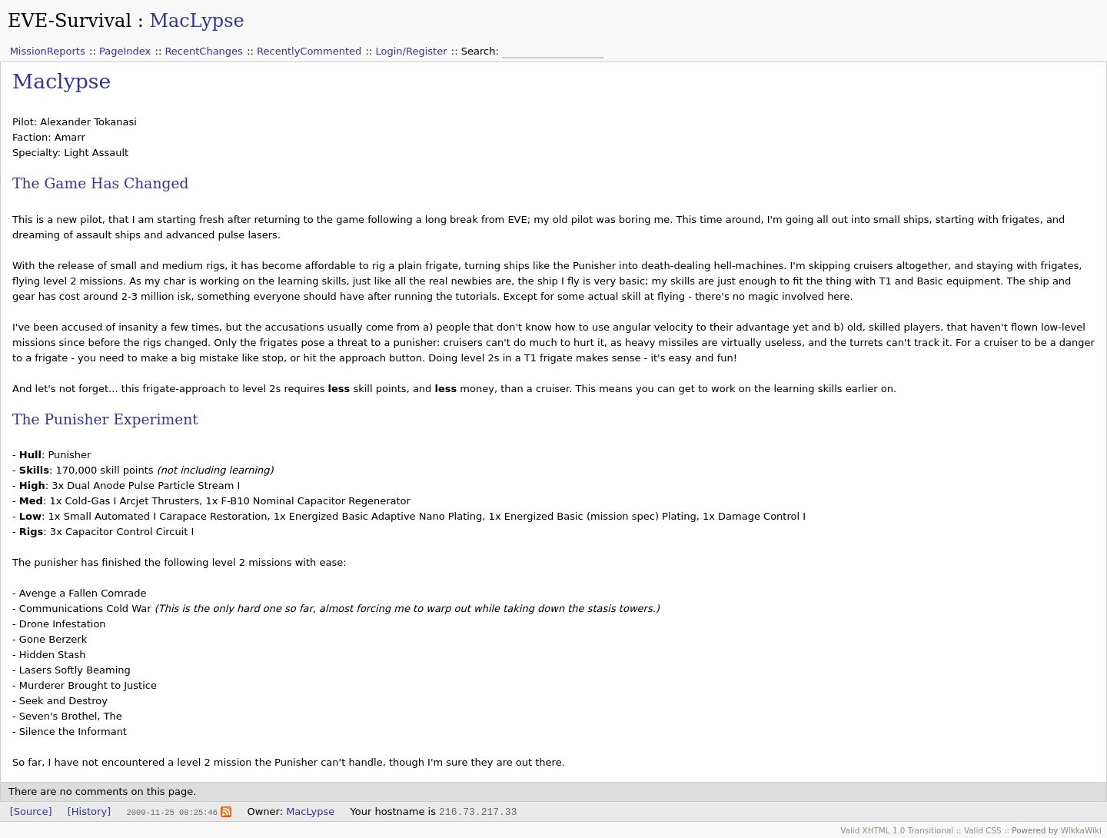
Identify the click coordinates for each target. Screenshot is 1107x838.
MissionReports (47, 51)
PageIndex (125, 51)
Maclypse (61, 81)
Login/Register (411, 51)
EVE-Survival (69, 21)
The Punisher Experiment (105, 419)
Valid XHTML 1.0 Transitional (896, 830)
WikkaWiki (1081, 830)
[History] (89, 811)
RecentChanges (203, 51)
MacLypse (196, 21)
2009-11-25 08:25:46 (171, 811)
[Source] (31, 811)
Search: (481, 51)
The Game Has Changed (100, 183)
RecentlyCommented (309, 51)
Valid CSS (983, 830)
